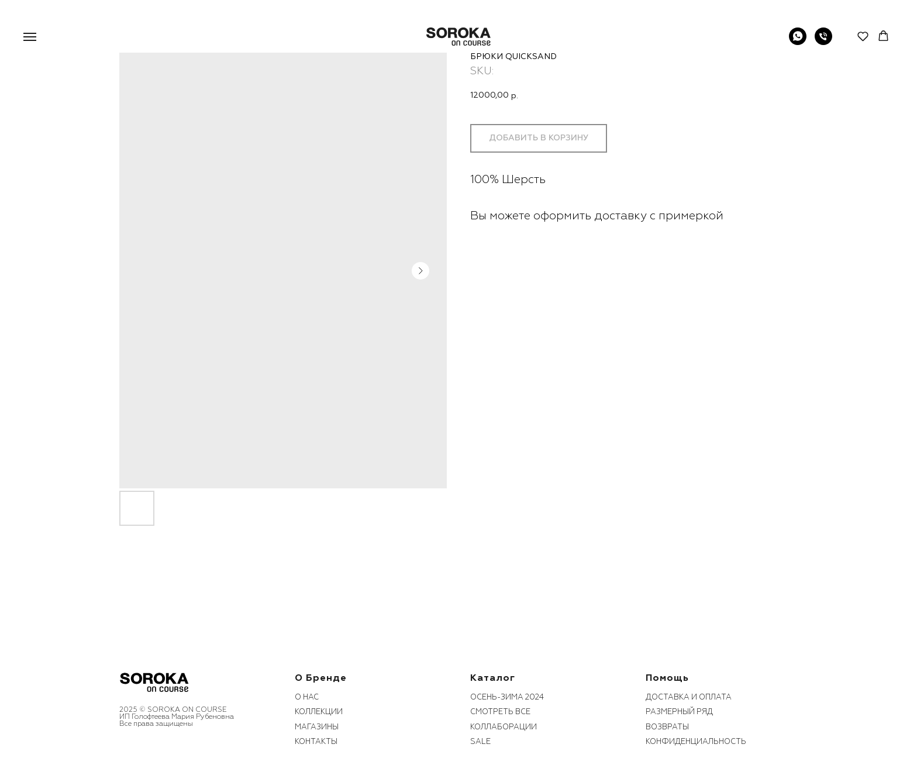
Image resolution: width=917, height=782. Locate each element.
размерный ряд (679, 711)
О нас (307, 697)
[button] (862, 36)
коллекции (319, 711)
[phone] (823, 42)
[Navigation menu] (29, 37)
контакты (316, 741)
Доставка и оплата (689, 697)
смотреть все (500, 711)
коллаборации (503, 727)
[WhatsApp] (797, 42)
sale (480, 741)
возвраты (667, 727)
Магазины (317, 727)
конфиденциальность (696, 741)
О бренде (321, 678)
